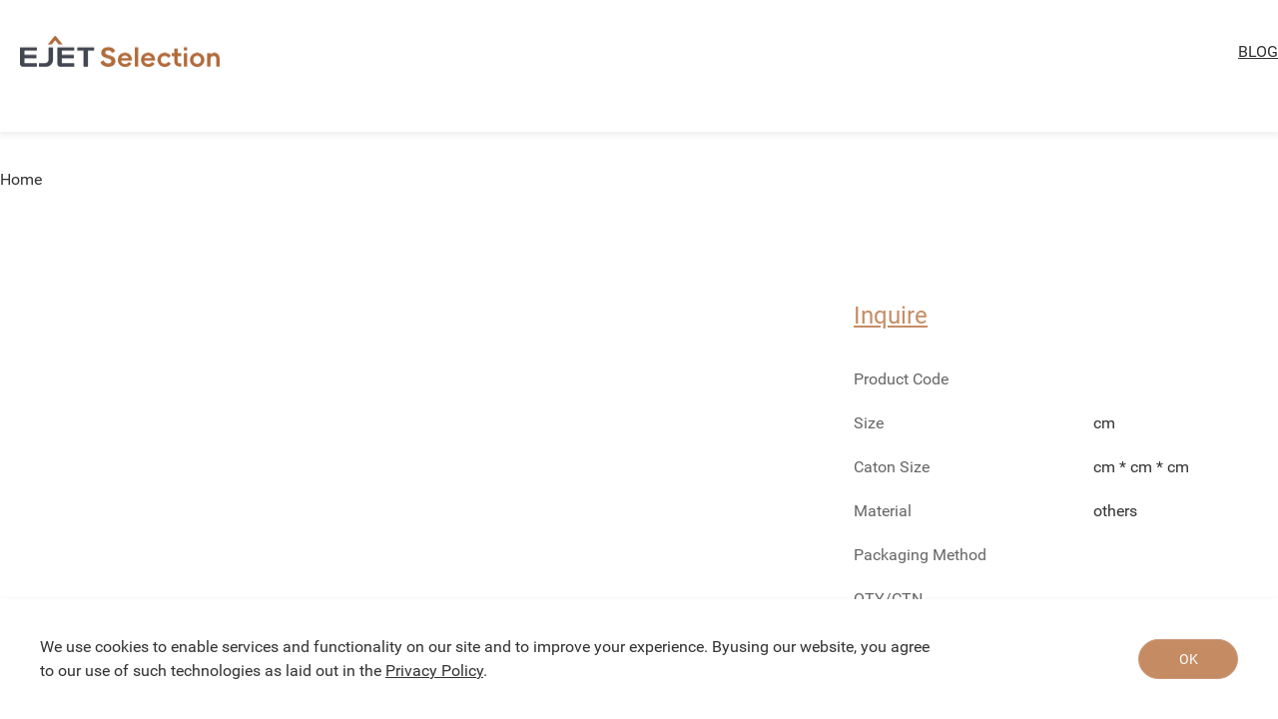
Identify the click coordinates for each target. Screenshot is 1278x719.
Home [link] (21, 180)
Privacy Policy (434, 670)
